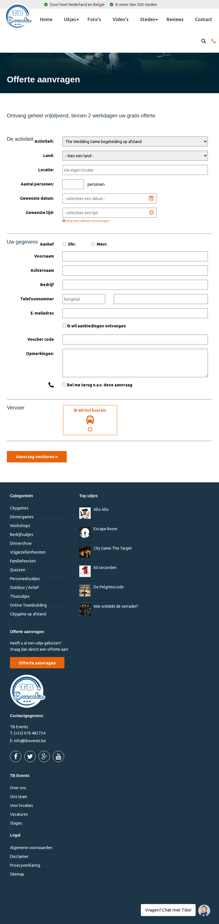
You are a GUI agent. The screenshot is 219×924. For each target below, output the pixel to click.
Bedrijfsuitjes (21, 535)
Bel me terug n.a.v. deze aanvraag (99, 385)
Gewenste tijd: (40, 212)
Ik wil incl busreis (90, 420)
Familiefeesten (23, 561)
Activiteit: (44, 141)
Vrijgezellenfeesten (28, 552)
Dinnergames (22, 517)
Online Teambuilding (28, 605)
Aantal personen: (37, 184)
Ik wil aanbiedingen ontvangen (96, 326)
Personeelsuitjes (25, 579)
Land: (48, 155)
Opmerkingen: (40, 353)
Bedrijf (47, 284)
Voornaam (44, 256)
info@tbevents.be (30, 741)
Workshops (20, 526)
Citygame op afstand (28, 614)
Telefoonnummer (37, 299)
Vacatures (19, 814)
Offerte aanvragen (37, 663)
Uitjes (71, 19)
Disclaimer (19, 856)
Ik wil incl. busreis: (39, 406)
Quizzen (17, 570)
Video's (121, 19)
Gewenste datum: (37, 198)
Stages (16, 823)
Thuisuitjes (20, 596)
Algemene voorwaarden (31, 847)
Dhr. (69, 244)
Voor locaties (21, 805)
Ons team (18, 796)
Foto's (94, 19)
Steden (149, 19)
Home (46, 19)
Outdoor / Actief (24, 588)
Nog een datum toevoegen (86, 221)
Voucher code (40, 339)
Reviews (175, 19)
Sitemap (17, 874)
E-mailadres (42, 313)
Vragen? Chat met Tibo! (202, 908)
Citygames (19, 508)
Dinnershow (21, 543)
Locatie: (46, 170)
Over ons (18, 788)
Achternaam (42, 270)
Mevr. (99, 244)
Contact (203, 19)
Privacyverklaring (25, 865)
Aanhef (47, 244)
